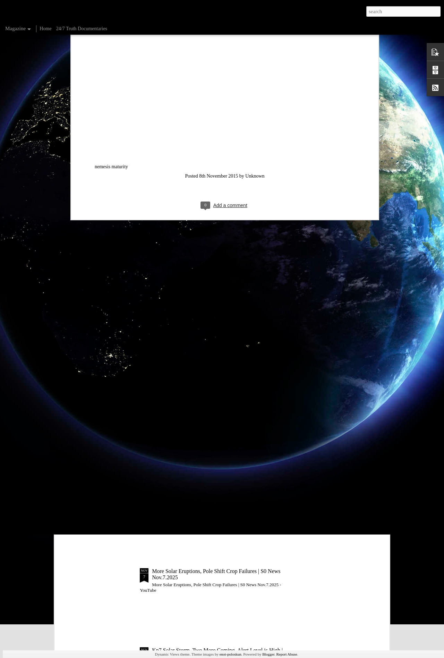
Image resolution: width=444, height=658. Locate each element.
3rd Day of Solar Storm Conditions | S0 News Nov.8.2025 (216, 492)
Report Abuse (286, 654)
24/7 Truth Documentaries (81, 28)
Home (45, 28)
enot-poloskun (230, 654)
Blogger (268, 654)
